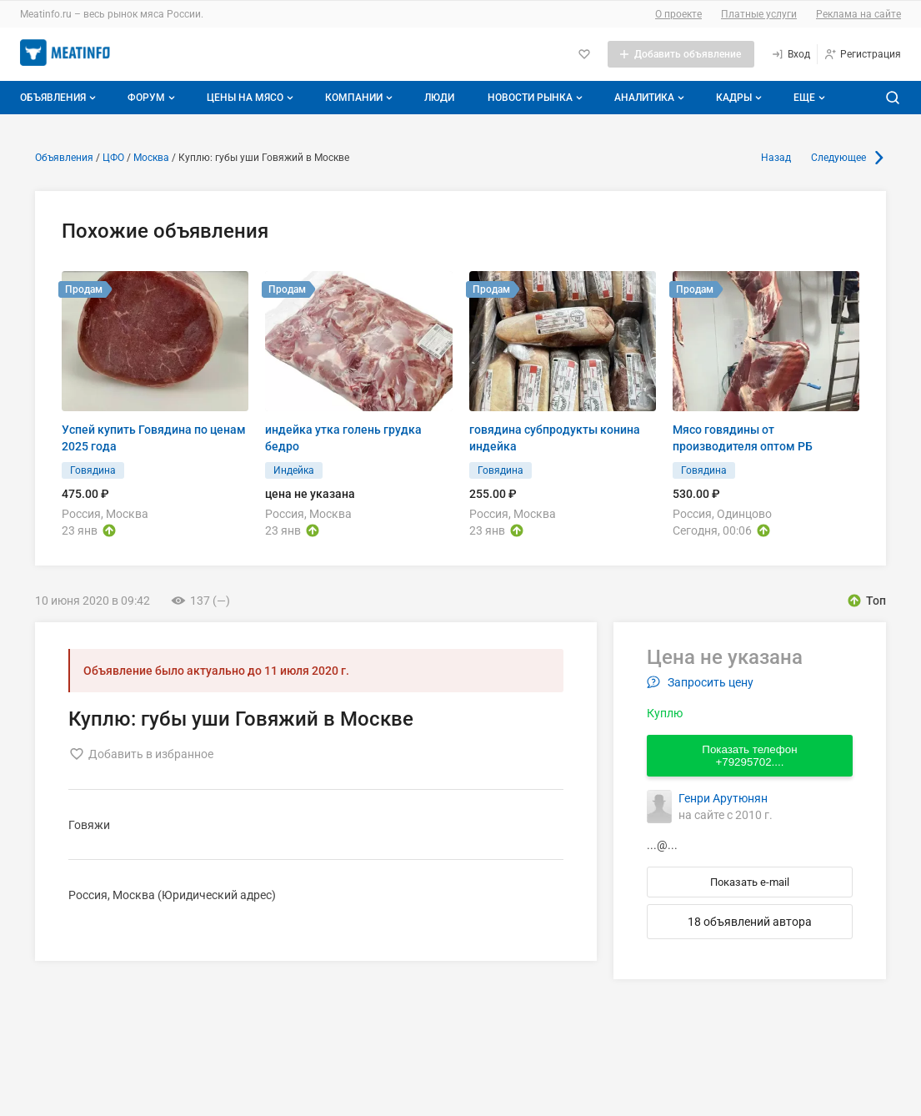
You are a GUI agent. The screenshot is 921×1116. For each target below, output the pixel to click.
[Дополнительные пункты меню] (808, 97)
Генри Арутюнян (723, 798)
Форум (153, 97)
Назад (776, 157)
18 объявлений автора (750, 921)
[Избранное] (584, 54)
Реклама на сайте (858, 14)
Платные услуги (759, 14)
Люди (439, 97)
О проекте (678, 14)
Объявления (59, 97)
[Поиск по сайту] (892, 97)
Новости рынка (537, 97)
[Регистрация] (862, 54)
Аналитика (651, 97)
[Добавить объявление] (681, 54)
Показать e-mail (749, 882)
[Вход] (790, 54)
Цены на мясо (252, 97)
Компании (360, 97)
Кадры (740, 97)
